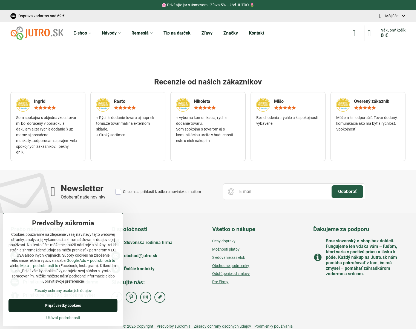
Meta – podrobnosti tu (39, 265)
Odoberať (347, 191)
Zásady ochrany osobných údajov (63, 290)
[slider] (45, 108)
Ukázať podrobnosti (63, 318)
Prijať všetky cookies (63, 305)
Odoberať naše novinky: (84, 197)
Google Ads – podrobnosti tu (91, 260)
